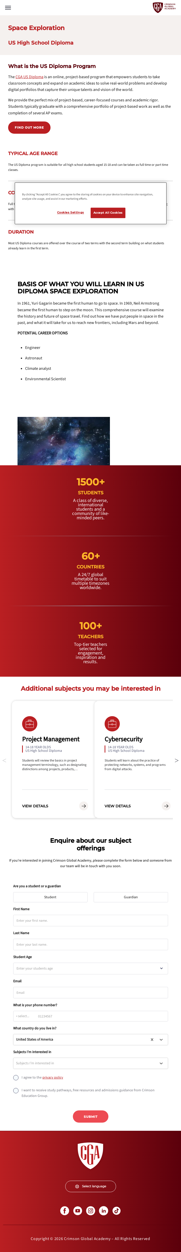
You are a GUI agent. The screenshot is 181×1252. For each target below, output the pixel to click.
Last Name (21, 933)
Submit (90, 1117)
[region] (90, 203)
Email (17, 981)
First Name (21, 909)
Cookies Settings (70, 212)
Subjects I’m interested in (32, 1052)
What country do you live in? (34, 1028)
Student (52, 896)
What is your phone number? (35, 1005)
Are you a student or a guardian (37, 886)
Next (176, 759)
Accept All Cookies (108, 212)
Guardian (133, 896)
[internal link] (29, 77)
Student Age (22, 957)
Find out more (29, 127)
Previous (4, 759)
